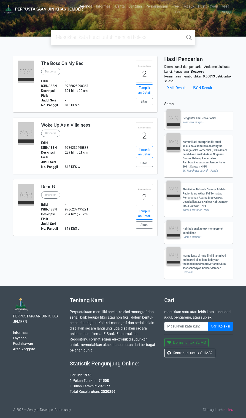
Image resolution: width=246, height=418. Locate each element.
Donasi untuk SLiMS (186, 342)
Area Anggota (228, 9)
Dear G (48, 186)
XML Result (176, 88)
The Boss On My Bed (62, 63)
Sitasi (145, 101)
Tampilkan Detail (144, 90)
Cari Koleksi (220, 326)
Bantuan (135, 6)
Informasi (103, 6)
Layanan (20, 338)
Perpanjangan (157, 6)
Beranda (85, 6)
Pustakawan (208, 6)
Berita (120, 6)
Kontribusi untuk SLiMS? (189, 353)
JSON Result (202, 88)
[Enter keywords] (186, 326)
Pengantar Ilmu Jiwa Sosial (199, 118)
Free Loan (176, 9)
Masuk (189, 6)
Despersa (50, 71)
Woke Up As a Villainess (65, 125)
